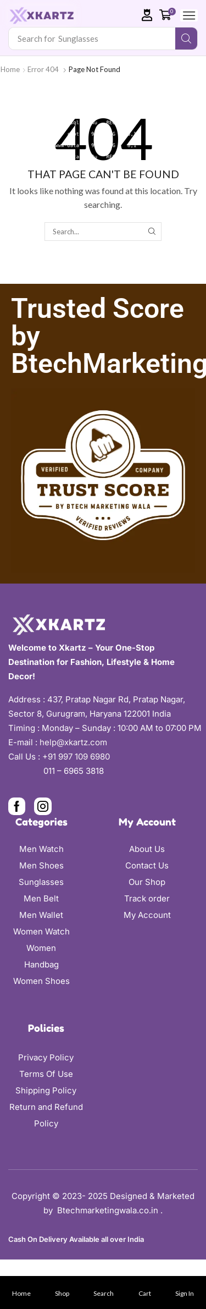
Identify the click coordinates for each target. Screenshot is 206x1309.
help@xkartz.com (73, 742)
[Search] (186, 39)
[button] (147, 15)
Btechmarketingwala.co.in (108, 1210)
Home (10, 69)
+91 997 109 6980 (78, 756)
